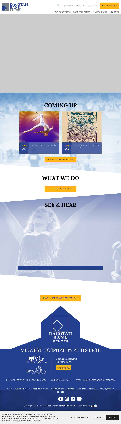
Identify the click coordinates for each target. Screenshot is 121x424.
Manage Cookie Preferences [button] (79, 417)
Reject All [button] (99, 417)
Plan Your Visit (100, 12)
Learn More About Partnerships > (60, 298)
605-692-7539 (69, 6)
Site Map (93, 389)
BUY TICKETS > (109, 5)
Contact (82, 389)
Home (9, 389)
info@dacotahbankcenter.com (86, 6)
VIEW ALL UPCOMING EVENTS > (60, 160)
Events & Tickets (62, 12)
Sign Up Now (63, 368)
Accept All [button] (112, 417)
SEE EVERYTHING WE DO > (60, 189)
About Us (114, 12)
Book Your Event (81, 12)
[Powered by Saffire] (94, 406)
